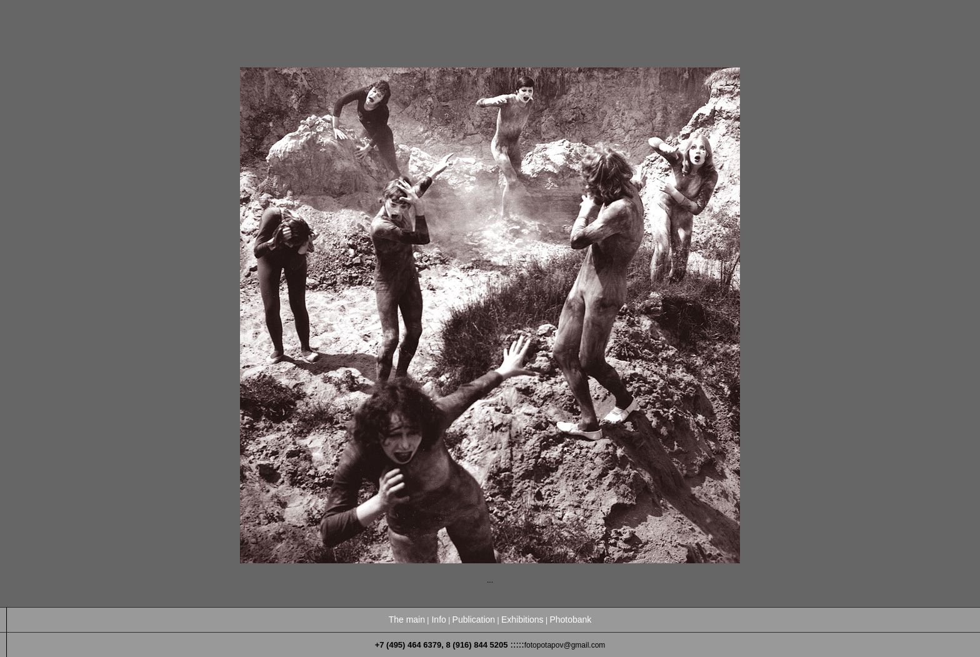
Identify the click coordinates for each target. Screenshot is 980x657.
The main (407, 620)
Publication (474, 620)
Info (438, 620)
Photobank (570, 620)
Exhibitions (522, 620)
